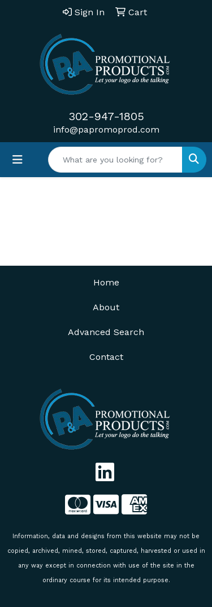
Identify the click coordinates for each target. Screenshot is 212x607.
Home (106, 282)
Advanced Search (106, 332)
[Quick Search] (115, 160)
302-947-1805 (106, 116)
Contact (106, 356)
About (106, 307)
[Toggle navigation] (17, 160)
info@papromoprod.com (106, 129)
